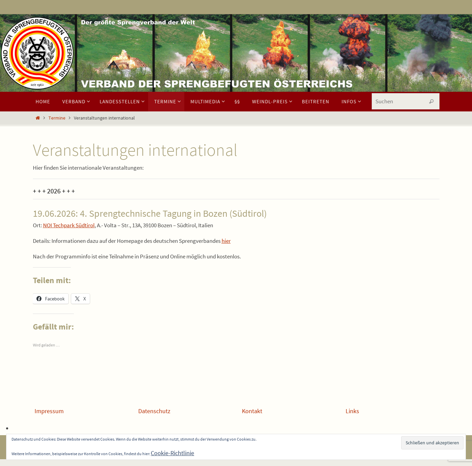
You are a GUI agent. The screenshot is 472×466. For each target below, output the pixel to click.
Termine (56, 118)
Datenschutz (154, 411)
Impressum (49, 411)
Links (352, 411)
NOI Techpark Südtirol (69, 225)
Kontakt (252, 411)
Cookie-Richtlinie (172, 453)
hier (226, 241)
